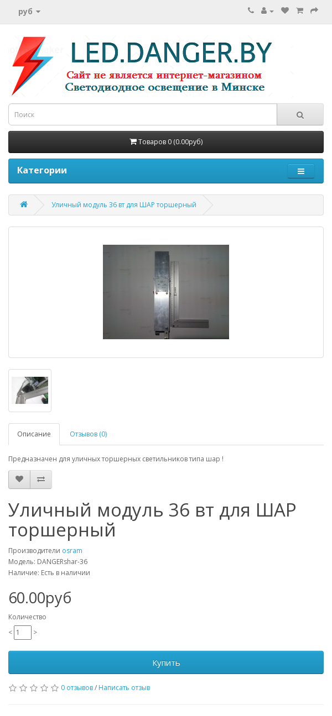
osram (72, 550)
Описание (34, 434)
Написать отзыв (124, 687)
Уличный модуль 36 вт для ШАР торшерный (123, 204)
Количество (27, 617)
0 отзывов (77, 687)
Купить (166, 662)
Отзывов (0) (88, 434)
